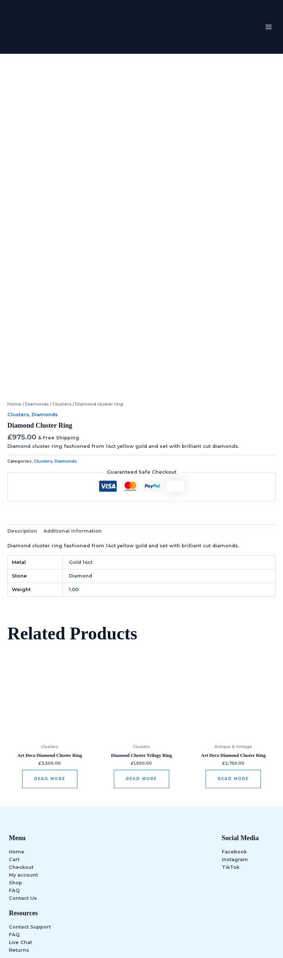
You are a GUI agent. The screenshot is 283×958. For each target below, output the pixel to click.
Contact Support (30, 871)
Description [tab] (22, 475)
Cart (14, 804)
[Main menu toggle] (269, 27)
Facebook (234, 796)
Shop (15, 827)
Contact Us (23, 843)
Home (14, 348)
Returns (19, 894)
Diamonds (37, 348)
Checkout (21, 811)
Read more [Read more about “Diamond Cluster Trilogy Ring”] (141, 723)
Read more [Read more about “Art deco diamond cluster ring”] (49, 723)
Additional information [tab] (72, 475)
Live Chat (20, 886)
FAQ (14, 835)
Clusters (61, 348)
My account (23, 819)
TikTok (231, 811)
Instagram (235, 804)
